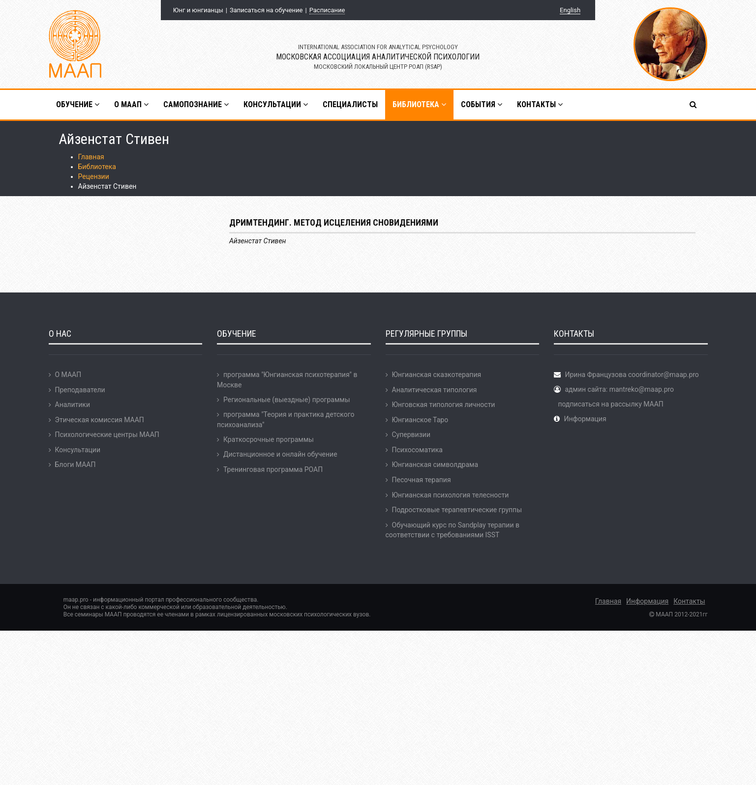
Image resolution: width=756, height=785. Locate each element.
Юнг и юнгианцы (198, 10)
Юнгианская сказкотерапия (437, 374)
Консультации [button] (275, 104)
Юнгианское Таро (420, 420)
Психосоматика (417, 450)
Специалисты (350, 104)
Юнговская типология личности (443, 404)
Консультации (77, 450)
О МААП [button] (131, 104)
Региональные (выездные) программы (286, 400)
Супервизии (411, 434)
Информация (585, 419)
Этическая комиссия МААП (99, 420)
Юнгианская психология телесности (450, 495)
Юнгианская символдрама (435, 464)
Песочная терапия (421, 480)
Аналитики (72, 404)
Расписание (327, 10)
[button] (693, 104)
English (570, 10)
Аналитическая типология (434, 390)
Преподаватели (80, 390)
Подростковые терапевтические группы (457, 510)
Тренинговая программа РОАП (273, 469)
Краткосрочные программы (268, 439)
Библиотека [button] (419, 104)
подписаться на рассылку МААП (610, 404)
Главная (91, 157)
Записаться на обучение (266, 10)
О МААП (68, 374)
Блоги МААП (75, 464)
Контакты (689, 601)
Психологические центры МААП (107, 434)
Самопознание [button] (196, 104)
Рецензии (93, 176)
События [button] (481, 104)
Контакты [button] (540, 104)
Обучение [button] (77, 104)
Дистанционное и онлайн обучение (280, 454)
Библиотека (97, 167)
